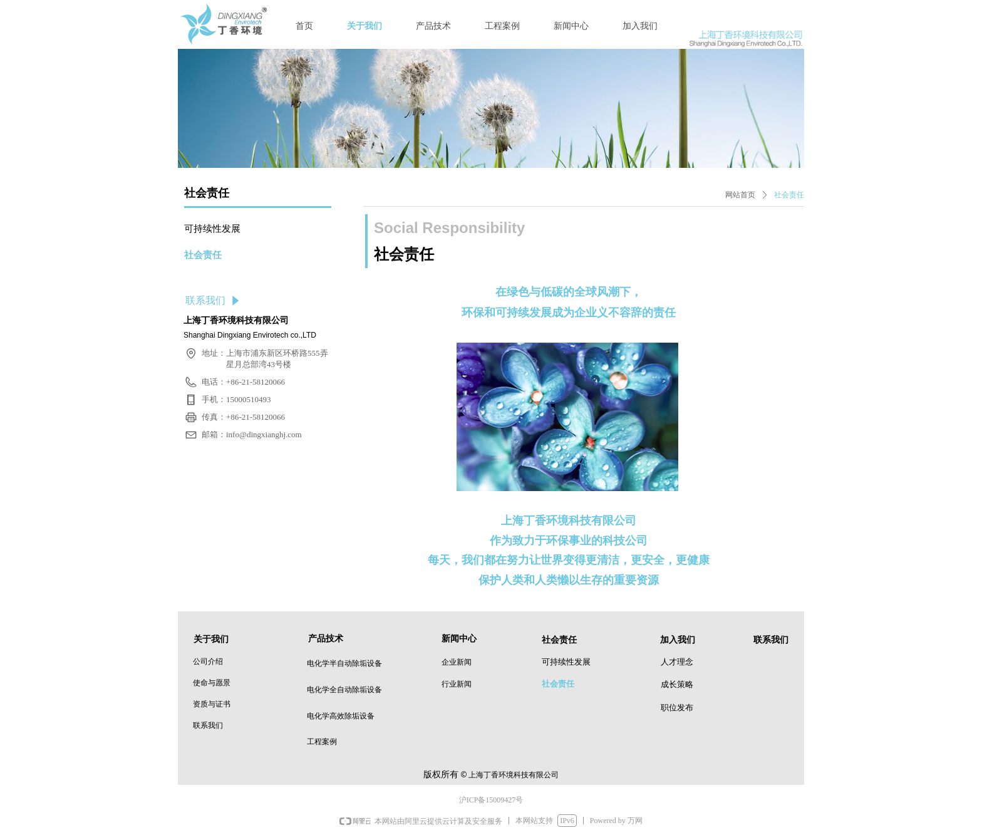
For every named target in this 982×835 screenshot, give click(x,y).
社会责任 (789, 194)
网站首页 (740, 194)
